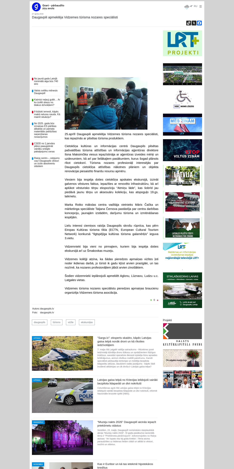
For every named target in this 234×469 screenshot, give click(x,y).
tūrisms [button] (57, 322)
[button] (200, 6)
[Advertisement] (95, 53)
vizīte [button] (70, 322)
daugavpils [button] (39, 322)
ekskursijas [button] (87, 322)
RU (195, 6)
